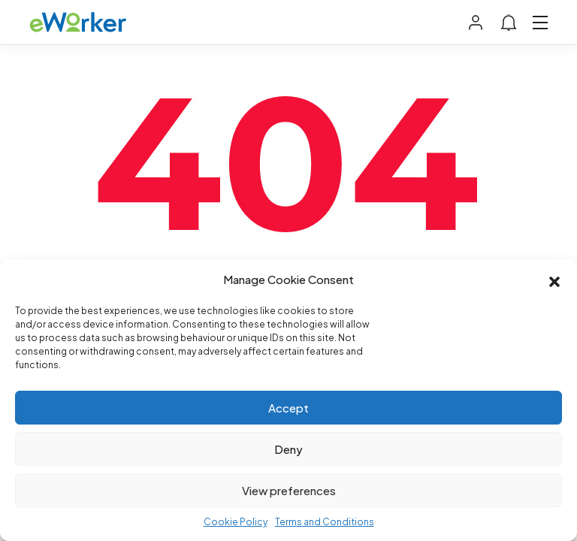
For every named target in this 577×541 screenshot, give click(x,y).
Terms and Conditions (324, 521)
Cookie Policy (235, 521)
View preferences (289, 490)
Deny (288, 449)
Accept (288, 407)
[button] (554, 280)
